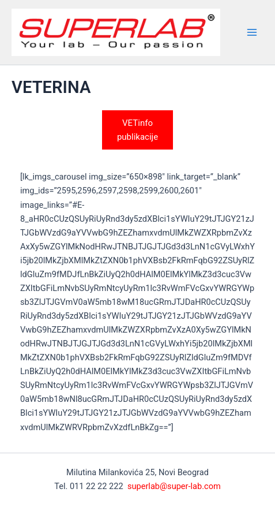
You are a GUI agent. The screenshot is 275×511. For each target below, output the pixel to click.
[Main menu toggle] (251, 32)
